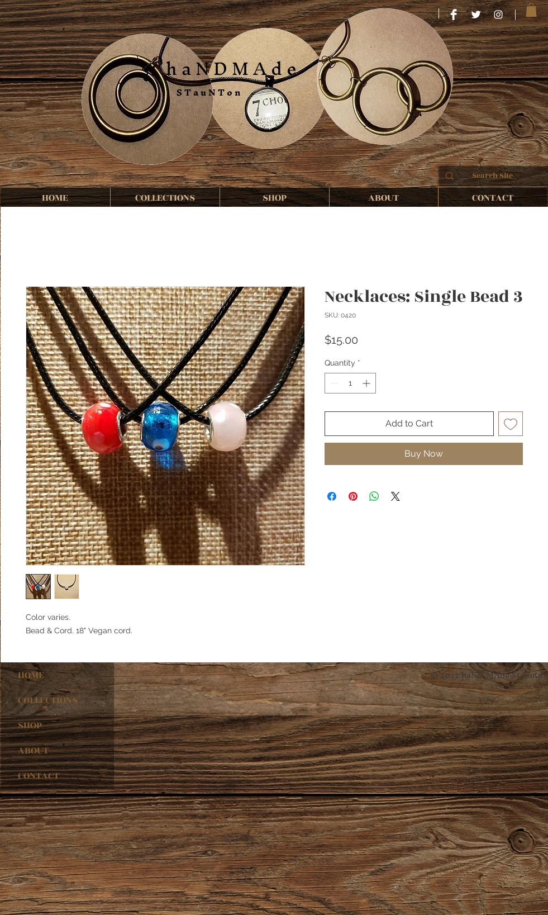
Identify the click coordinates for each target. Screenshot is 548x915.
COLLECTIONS (48, 700)
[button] (531, 10)
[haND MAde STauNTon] (498, 14)
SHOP (30, 725)
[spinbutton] (350, 383)
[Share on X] (395, 496)
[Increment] (367, 383)
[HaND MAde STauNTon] (453, 14)
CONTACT (38, 776)
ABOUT (33, 750)
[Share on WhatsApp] (374, 496)
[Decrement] (333, 383)
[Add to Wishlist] (510, 423)
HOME (31, 675)
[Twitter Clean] (476, 14)
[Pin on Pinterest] (353, 496)
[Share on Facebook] (332, 496)
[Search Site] (492, 176)
